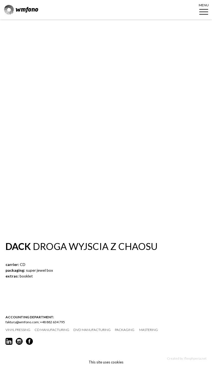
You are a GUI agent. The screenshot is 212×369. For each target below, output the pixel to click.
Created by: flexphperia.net (186, 358)
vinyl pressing (18, 330)
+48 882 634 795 (52, 322)
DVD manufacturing (92, 330)
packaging (124, 330)
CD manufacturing (52, 330)
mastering (148, 330)
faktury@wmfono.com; (22, 322)
